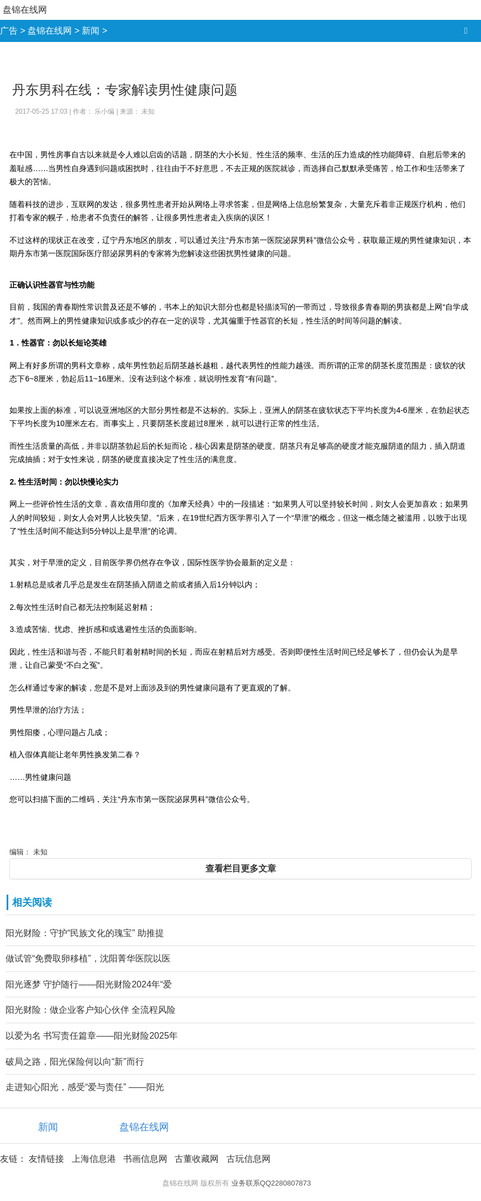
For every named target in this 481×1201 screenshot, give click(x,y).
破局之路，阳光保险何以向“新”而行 (75, 1061)
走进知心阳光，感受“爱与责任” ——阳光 (85, 1087)
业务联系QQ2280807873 (271, 1183)
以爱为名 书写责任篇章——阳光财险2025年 (92, 1035)
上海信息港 (94, 1158)
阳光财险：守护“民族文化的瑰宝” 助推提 (85, 933)
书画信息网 (145, 1158)
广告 (9, 30)
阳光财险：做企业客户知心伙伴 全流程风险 (91, 1009)
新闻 (90, 30)
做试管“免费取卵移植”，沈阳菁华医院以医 (88, 958)
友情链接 (46, 1158)
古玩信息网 (248, 1158)
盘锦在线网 (25, 9)
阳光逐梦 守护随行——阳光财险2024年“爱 (89, 984)
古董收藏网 (197, 1158)
